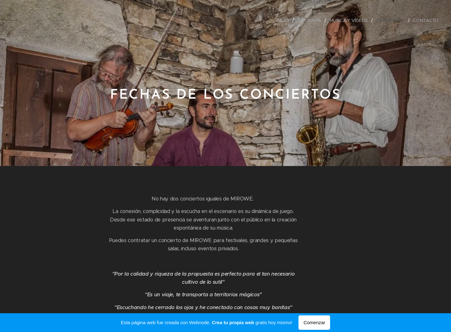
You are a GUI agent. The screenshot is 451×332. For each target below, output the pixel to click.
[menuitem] (283, 20)
